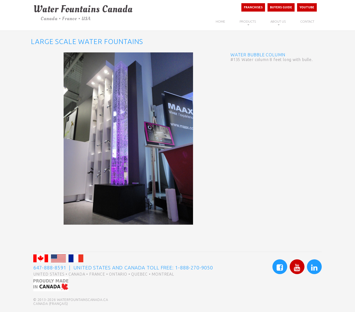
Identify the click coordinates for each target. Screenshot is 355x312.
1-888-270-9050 (194, 267)
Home (220, 21)
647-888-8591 (49, 267)
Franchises (253, 7)
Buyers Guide (281, 7)
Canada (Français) (50, 304)
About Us (278, 21)
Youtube (307, 7)
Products (248, 21)
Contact (307, 21)
